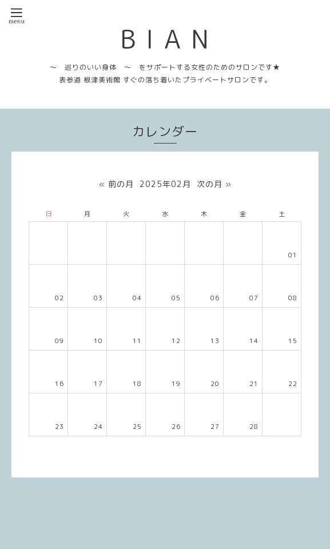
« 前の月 (116, 183)
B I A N (165, 39)
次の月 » (214, 183)
